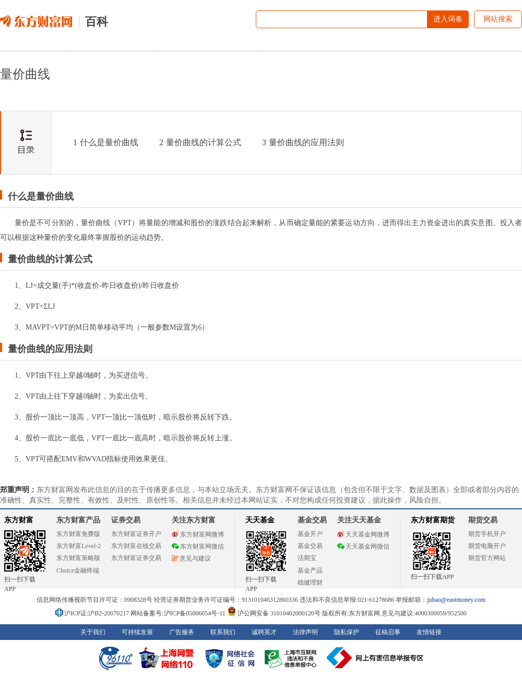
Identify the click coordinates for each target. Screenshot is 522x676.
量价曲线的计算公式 (200, 142)
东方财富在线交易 (136, 546)
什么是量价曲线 (105, 142)
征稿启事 (387, 632)
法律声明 (305, 632)
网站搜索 (498, 19)
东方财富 (18, 520)
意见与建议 (191, 558)
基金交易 (310, 546)
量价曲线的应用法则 (303, 142)
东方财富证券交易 (136, 558)
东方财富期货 (433, 520)
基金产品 (310, 570)
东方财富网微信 (198, 546)
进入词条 (447, 19)
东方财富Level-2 (78, 546)
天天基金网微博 (363, 534)
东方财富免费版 (78, 534)
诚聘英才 (264, 632)
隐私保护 (346, 632)
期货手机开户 (487, 534)
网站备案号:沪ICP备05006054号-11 (178, 613)
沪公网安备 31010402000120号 (274, 613)
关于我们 (92, 632)
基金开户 (310, 534)
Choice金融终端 (77, 570)
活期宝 (307, 558)
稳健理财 (310, 582)
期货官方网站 (487, 558)
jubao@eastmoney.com (456, 599)
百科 (96, 21)
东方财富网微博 (198, 534)
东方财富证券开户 (136, 534)
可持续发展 (137, 632)
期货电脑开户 (487, 546)
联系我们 (222, 632)
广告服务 (181, 632)
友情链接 (429, 632)
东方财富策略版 (78, 558)
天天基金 (260, 520)
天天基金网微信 (363, 546)
